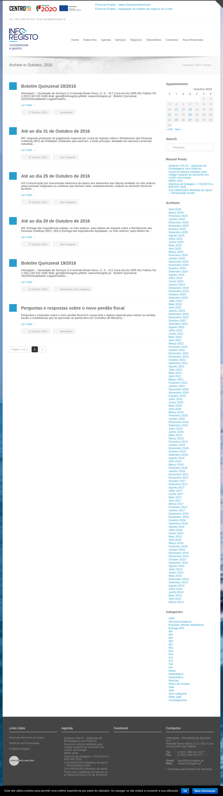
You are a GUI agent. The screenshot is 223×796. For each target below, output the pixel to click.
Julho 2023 (175, 301)
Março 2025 (176, 251)
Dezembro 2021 (179, 353)
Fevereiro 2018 (178, 467)
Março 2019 (176, 438)
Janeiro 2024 (177, 284)
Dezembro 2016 (179, 513)
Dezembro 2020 (179, 389)
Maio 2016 (175, 536)
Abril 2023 (175, 307)
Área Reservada (193, 39)
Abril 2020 (175, 409)
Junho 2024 (176, 281)
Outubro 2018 (177, 451)
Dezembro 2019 (179, 422)
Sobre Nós (89, 39)
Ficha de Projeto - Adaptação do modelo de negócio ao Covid (133, 8)
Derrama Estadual (180, 621)
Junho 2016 (176, 533)
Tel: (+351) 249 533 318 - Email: (26, 19)
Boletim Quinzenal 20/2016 (48, 86)
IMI (170, 631)
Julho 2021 (175, 369)
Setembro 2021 (178, 363)
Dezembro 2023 (179, 287)
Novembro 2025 (179, 225)
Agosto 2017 (176, 487)
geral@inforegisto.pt (55, 19)
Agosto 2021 (176, 366)
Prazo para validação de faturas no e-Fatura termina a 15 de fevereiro (86, 773)
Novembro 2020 (179, 392)
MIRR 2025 (176, 180)
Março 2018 (176, 464)
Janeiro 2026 (177, 219)
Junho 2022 (176, 333)
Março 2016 (176, 543)
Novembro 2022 (179, 317)
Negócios (136, 39)
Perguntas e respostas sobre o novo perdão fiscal (73, 308)
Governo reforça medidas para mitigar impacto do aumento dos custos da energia (189, 174)
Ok (185, 791)
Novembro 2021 (179, 356)
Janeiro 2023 (177, 310)
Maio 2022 (175, 337)
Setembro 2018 (178, 454)
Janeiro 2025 (177, 258)
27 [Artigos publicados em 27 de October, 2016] (189, 120)
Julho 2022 (175, 330)
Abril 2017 (175, 500)
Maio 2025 (175, 245)
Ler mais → (28, 105)
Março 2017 (176, 503)
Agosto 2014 (176, 585)
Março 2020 (176, 412)
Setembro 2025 (178, 232)
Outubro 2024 (177, 268)
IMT (171, 638)
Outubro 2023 (177, 294)
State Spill (175, 696)
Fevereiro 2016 (178, 546)
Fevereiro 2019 (178, 441)
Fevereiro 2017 (178, 507)
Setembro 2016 (178, 523)
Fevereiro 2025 (178, 255)
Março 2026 (176, 212)
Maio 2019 (175, 435)
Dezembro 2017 (179, 474)
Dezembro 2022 (179, 314)
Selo (171, 687)
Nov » (178, 129)
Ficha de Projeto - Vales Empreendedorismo (123, 4)
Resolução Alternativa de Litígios (26, 737)
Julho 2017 (175, 490)
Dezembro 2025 (179, 222)
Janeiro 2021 (177, 386)
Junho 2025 (176, 242)
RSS (209, 19)
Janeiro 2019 (177, 445)
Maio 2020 (175, 405)
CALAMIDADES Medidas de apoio (85, 768)
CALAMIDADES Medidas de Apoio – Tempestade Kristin (190, 191)
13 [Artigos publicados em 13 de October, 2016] (189, 109)
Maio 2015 (175, 575)
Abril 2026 (175, 209)
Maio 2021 (175, 373)
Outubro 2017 (177, 481)
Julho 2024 (175, 278)
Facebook (200, 19)
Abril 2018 (175, 461)
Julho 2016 (175, 530)
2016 (198, 65)
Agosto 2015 (176, 566)
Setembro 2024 (178, 271)
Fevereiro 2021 (178, 382)
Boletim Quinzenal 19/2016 (48, 263)
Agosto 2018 (176, 458)
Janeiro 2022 (177, 350)
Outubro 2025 (177, 229)
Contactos (172, 39)
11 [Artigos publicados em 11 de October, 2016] (176, 109)
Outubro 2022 (177, 320)
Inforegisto (188, 65)
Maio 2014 (175, 595)
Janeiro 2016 (177, 549)
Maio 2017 (175, 497)
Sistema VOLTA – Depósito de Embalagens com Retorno (187, 167)
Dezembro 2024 (179, 261)
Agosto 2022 (176, 327)
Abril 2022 (175, 340)
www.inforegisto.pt (189, 763)
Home (75, 39)
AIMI (171, 618)
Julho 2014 (175, 589)
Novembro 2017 (179, 477)
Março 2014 (176, 602)
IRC (171, 644)
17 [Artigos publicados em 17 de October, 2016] (169, 114)
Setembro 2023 (178, 297)
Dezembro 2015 (179, 553)
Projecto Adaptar (19, 748)
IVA (171, 664)
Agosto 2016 (176, 526)
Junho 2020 (176, 402)
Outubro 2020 (177, 395)
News (172, 670)
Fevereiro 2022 (178, 346)
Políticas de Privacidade (24, 743)
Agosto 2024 (176, 274)
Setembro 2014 (178, 582)
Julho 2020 (175, 399)
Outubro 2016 (177, 520)
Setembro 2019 (178, 425)
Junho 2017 (176, 494)
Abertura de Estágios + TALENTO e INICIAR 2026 (191, 185)
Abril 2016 (175, 539)
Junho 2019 (176, 431)
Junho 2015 (176, 572)
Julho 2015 (175, 569)
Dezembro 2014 (179, 579)
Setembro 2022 (178, 323)
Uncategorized (178, 700)
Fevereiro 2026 (178, 215)
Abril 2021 (175, 376)
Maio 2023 (175, 304)
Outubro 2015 (177, 559)
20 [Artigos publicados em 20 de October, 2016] (189, 114)
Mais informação (205, 791)
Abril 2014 (175, 598)
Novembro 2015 (179, 556)
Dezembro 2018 (179, 448)
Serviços (120, 39)
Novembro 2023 (179, 291)
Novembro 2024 (179, 265)
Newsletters (154, 39)
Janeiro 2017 (177, 510)
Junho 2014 (176, 592)
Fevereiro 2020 (178, 415)
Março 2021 (176, 379)
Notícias (174, 680)
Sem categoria (68, 157)
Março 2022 (176, 343)
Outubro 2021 (177, 359)
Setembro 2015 (178, 562)
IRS (171, 651)
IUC (171, 657)
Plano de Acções (179, 683)
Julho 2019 (175, 428)
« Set (169, 129)
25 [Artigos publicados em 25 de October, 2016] (176, 120)
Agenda (106, 39)
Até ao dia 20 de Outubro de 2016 (55, 221)
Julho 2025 (175, 238)
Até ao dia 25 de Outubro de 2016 (55, 176)
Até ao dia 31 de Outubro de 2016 (55, 131)
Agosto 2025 (176, 235)
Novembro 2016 (179, 517)
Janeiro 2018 (177, 471)
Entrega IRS (176, 628)
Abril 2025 (175, 248)
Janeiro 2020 (177, 418)
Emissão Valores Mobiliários (186, 625)
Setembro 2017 (178, 484)
